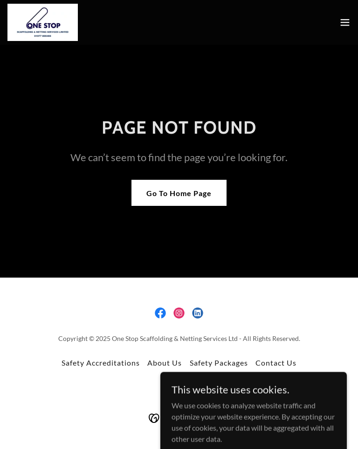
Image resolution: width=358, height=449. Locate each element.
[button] (345, 22)
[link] (42, 22)
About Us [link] (164, 362)
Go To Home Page (179, 193)
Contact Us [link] (275, 362)
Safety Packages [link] (219, 362)
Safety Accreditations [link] (101, 362)
